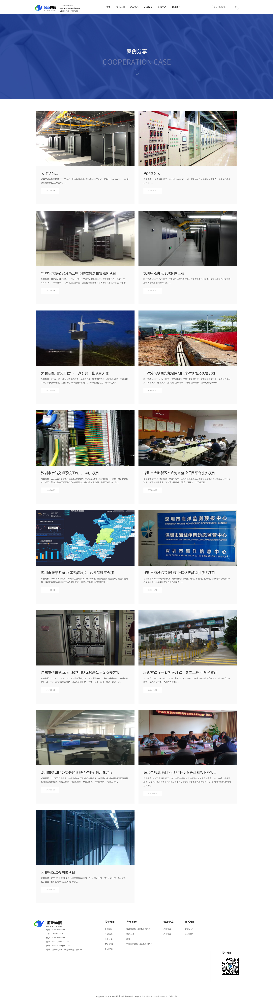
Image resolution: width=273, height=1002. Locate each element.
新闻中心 (162, 7)
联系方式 (189, 929)
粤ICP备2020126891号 (151, 996)
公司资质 (109, 949)
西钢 (128, 939)
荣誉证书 (109, 944)
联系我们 (176, 7)
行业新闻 (167, 934)
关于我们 (120, 7)
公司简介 (109, 929)
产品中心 (134, 7)
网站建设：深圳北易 (168, 996)
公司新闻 (167, 929)
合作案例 (148, 7)
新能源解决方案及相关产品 (138, 929)
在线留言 (189, 934)
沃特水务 (130, 934)
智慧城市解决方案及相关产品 (139, 944)
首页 (108, 7)
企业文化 (109, 939)
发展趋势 (109, 934)
